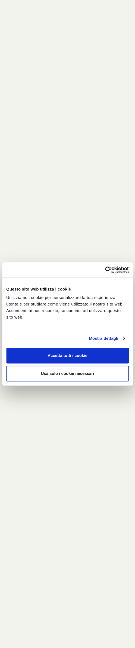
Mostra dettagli (103, 338)
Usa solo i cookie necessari (67, 373)
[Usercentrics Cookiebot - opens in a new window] (105, 269)
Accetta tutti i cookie (67, 355)
